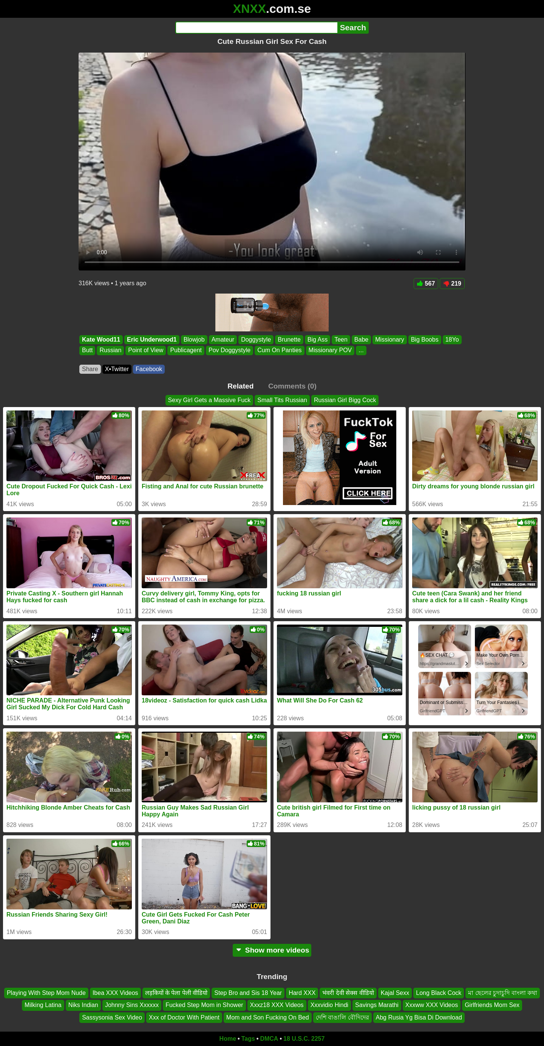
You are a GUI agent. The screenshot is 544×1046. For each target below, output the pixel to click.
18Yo (452, 339)
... (361, 350)
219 (452, 283)
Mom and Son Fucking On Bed (267, 1017)
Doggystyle (256, 339)
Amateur (223, 339)
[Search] (256, 28)
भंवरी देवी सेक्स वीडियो (348, 993)
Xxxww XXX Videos (431, 1005)
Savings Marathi (377, 1005)
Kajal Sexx (395, 993)
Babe (361, 339)
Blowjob (194, 339)
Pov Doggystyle (229, 350)
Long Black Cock (438, 993)
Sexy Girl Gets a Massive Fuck (209, 400)
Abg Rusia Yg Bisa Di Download (419, 1017)
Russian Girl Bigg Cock (345, 400)
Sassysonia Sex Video (112, 1017)
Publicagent (186, 350)
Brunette (289, 339)
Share (90, 369)
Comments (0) (292, 386)
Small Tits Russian (282, 400)
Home (227, 1038)
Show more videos (272, 950)
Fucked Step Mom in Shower (204, 1005)
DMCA (269, 1038)
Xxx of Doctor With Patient (184, 1017)
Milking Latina (43, 1005)
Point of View (145, 350)
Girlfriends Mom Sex (492, 1005)
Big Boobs (425, 339)
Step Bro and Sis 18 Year (248, 993)
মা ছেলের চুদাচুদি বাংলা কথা (502, 993)
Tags (248, 1038)
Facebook (149, 369)
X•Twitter (117, 369)
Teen (341, 339)
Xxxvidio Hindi (329, 1005)
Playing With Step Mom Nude (46, 993)
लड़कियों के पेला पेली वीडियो (176, 993)
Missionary (389, 339)
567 (426, 283)
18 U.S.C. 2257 (304, 1038)
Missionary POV (330, 350)
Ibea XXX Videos (115, 993)
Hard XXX (302, 993)
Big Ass (318, 339)
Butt (87, 350)
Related (240, 386)
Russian (110, 350)
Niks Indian (83, 1005)
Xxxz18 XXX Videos (277, 1005)
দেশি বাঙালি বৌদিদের (342, 1017)
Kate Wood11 (101, 339)
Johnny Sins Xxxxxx (132, 1005)
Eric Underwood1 (152, 339)
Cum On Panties (279, 350)
